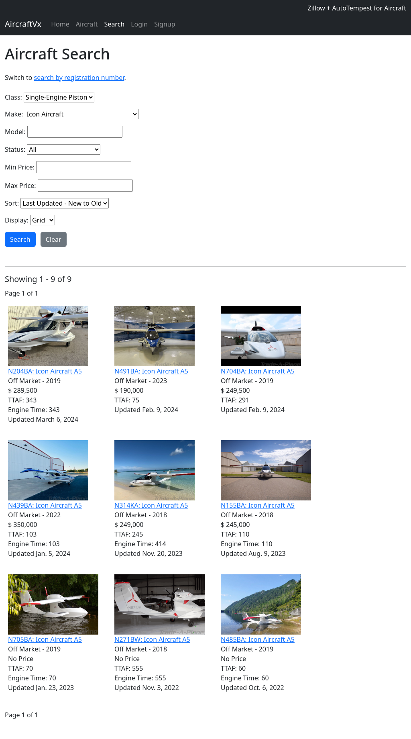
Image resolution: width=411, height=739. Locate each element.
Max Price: (20, 185)
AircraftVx (23, 23)
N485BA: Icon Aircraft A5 (258, 639)
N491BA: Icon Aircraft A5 (151, 371)
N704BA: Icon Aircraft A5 (258, 371)
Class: (13, 97)
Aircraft (87, 24)
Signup (164, 24)
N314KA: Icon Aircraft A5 (151, 505)
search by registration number (79, 77)
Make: (14, 114)
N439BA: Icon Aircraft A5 (45, 505)
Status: (15, 149)
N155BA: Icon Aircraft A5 (258, 505)
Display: (16, 220)
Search (114, 24)
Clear (53, 239)
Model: (15, 131)
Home (60, 24)
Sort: (12, 203)
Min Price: (20, 167)
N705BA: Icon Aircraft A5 (45, 639)
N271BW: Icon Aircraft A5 (152, 639)
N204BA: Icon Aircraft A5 (45, 371)
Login (139, 24)
